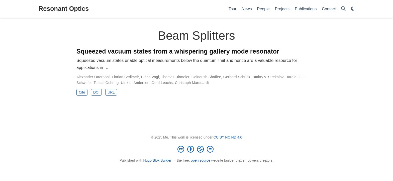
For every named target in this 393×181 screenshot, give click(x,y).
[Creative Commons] (196, 149)
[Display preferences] (352, 9)
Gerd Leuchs (162, 83)
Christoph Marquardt (192, 83)
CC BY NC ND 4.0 (228, 137)
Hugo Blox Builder (157, 160)
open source (200, 160)
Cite (82, 92)
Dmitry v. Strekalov (267, 77)
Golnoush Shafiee (206, 77)
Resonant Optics (64, 8)
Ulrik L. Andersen (135, 83)
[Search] (343, 9)
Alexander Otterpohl (93, 77)
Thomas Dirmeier (175, 77)
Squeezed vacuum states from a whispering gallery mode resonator (177, 51)
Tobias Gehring (106, 83)
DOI (96, 92)
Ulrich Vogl (150, 77)
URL (111, 92)
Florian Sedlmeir (125, 77)
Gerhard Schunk (236, 77)
